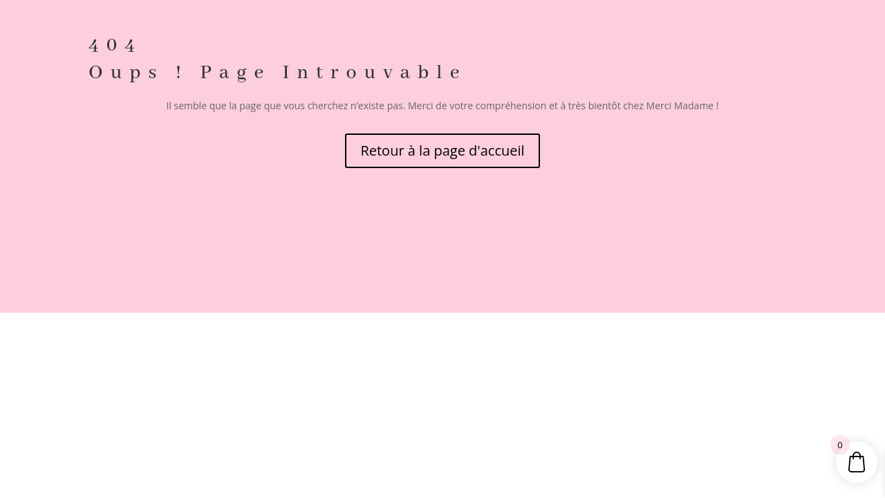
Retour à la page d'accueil (442, 150)
